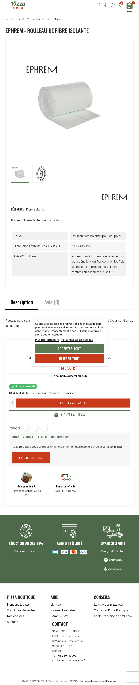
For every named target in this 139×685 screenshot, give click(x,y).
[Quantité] (12, 402)
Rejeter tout (69, 358)
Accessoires (86, 18)
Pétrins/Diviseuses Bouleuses (43, 18)
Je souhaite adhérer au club (69, 376)
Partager (25, 427)
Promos (121, 18)
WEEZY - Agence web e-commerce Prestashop (93, 681)
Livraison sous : (19, 393)
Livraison (56, 604)
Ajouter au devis (69, 415)
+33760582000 (67, 655)
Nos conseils (15, 616)
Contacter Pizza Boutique (111, 610)
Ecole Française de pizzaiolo (113, 616)
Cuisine (70, 18)
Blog (133, 18)
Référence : (18, 209)
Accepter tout (69, 348)
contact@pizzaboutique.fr (69, 660)
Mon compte (113, 5)
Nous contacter (106, 5)
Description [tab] (21, 302)
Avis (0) (51, 302)
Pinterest (44, 427)
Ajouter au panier (73, 403)
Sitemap (12, 622)
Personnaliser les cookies (77, 339)
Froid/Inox (105, 18)
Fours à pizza (11, 18)
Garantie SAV (59, 616)
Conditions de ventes (21, 610)
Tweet (34, 427)
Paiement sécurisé (62, 610)
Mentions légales (18, 604)
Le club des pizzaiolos (109, 604)
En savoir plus (30, 457)
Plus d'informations (47, 339)
